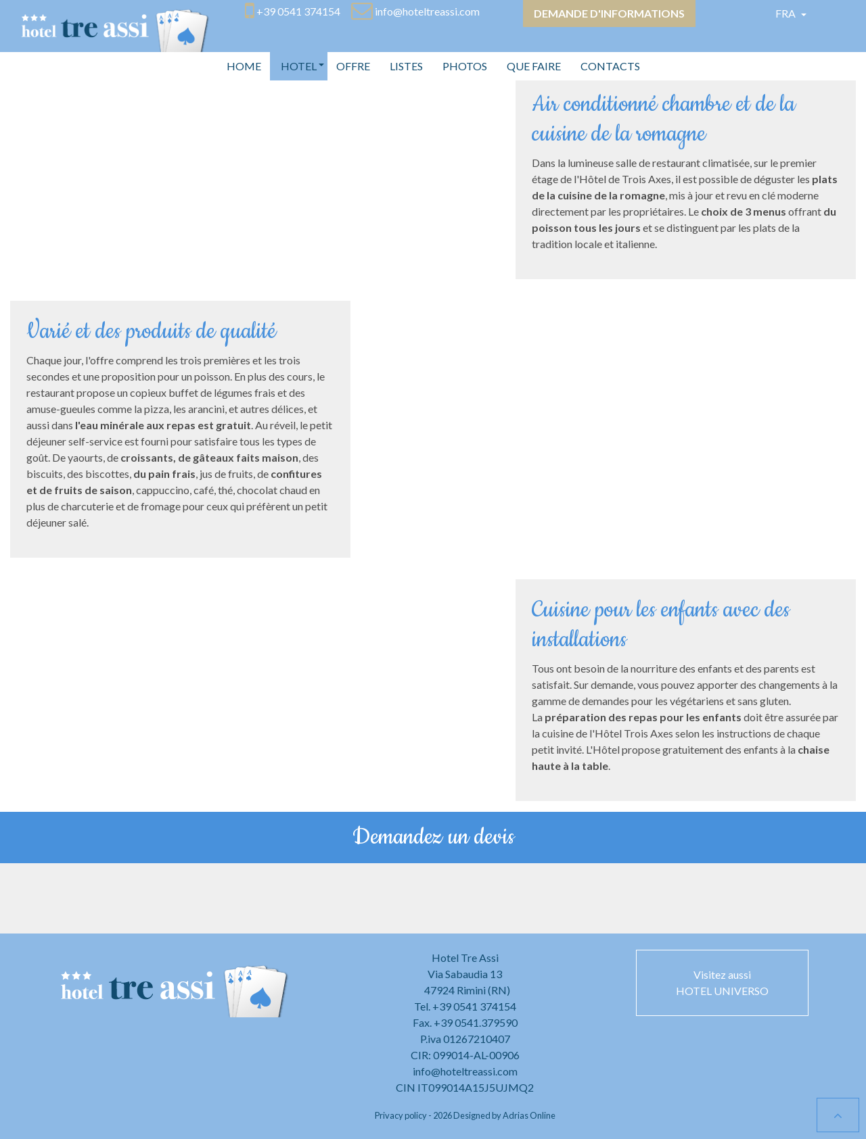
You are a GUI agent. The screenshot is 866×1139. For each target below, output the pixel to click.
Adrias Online (529, 1115)
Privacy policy (401, 1115)
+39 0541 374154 (474, 1006)
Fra (786, 13)
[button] (298, 66)
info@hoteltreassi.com (465, 1071)
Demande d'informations (609, 13)
